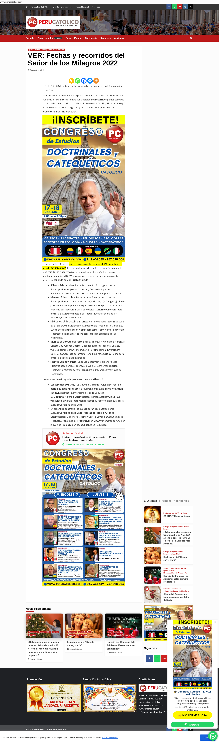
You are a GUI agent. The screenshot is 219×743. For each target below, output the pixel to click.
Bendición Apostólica (62, 7)
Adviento (119, 38)
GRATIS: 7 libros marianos (176, 516)
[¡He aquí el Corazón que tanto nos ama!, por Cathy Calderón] (152, 594)
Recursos (105, 38)
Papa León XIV (50, 38)
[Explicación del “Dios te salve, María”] (83, 626)
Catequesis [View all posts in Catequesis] (33, 632)
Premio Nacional (82, 7)
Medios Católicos (36, 659)
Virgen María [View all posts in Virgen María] (82, 635)
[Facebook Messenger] (90, 81)
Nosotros (96, 7)
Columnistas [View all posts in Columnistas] (168, 591)
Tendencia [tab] (182, 500)
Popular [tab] (165, 500)
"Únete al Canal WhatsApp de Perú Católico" (83, 444)
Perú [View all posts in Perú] (44, 50)
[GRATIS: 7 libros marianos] (152, 514)
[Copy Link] (71, 81)
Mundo (77, 38)
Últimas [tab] (151, 500)
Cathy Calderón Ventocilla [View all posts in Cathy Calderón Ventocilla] (172, 589)
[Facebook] (84, 81)
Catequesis (91, 38)
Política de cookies (110, 737)
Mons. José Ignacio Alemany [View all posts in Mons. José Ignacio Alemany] (118, 635)
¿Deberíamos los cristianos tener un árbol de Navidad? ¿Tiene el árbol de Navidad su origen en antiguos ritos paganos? (43, 649)
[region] (109, 737)
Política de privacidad (57, 729)
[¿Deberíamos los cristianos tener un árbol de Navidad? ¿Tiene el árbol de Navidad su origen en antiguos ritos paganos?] (44, 626)
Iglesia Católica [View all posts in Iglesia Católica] (34, 50)
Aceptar (207, 737)
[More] (96, 81)
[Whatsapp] (77, 81)
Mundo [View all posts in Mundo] (55, 632)
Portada (30, 38)
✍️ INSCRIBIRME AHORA (192, 715)
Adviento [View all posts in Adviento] (111, 629)
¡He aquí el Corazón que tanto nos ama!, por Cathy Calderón (176, 597)
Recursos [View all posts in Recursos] (32, 635)
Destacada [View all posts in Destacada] (167, 513)
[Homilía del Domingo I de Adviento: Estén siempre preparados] (152, 575)
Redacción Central (37, 70)
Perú (68, 38)
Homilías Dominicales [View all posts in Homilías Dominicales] (124, 629)
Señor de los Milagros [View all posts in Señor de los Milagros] (56, 50)
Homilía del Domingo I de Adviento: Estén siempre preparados (121, 645)
